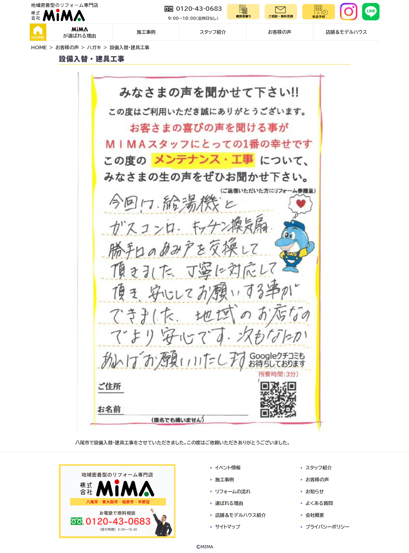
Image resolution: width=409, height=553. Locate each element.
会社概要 (315, 515)
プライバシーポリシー (327, 526)
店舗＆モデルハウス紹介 (240, 515)
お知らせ (315, 491)
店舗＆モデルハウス (346, 32)
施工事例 (146, 32)
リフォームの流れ (232, 491)
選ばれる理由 (229, 503)
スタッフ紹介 (213, 32)
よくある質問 (319, 503)
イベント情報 (228, 467)
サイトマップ (227, 526)
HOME (38, 33)
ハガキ (94, 47)
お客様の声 (279, 32)
